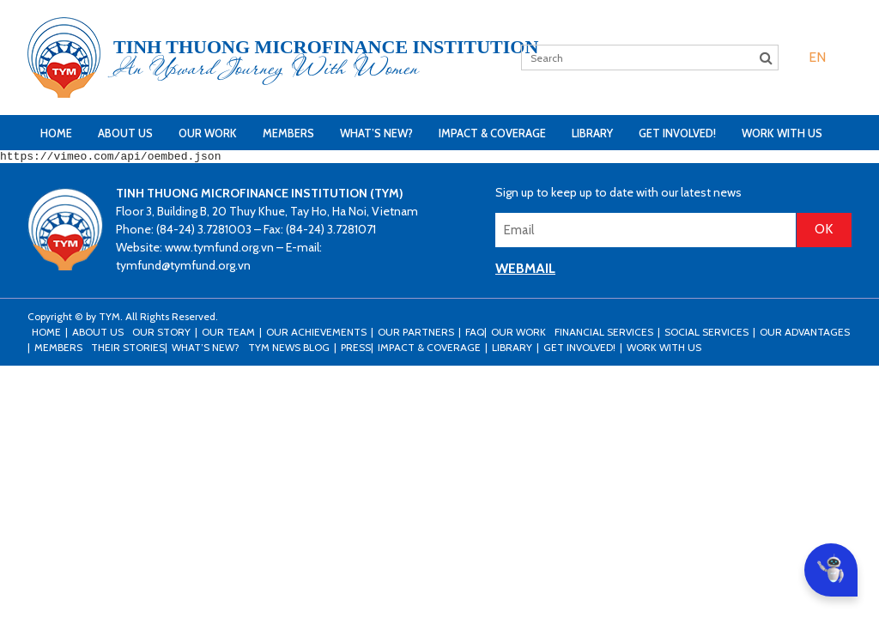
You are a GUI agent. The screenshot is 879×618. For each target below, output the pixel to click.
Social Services (706, 334)
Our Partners (416, 334)
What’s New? (376, 133)
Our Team (228, 334)
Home (56, 133)
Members (288, 133)
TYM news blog (289, 349)
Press (356, 349)
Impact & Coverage (492, 133)
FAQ (474, 334)
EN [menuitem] (817, 57)
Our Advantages (805, 334)
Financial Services (604, 334)
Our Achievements (316, 334)
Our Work (208, 133)
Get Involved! (677, 133)
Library (592, 133)
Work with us (782, 133)
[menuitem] (817, 57)
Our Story (161, 334)
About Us (125, 133)
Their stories (128, 349)
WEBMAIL (525, 271)
